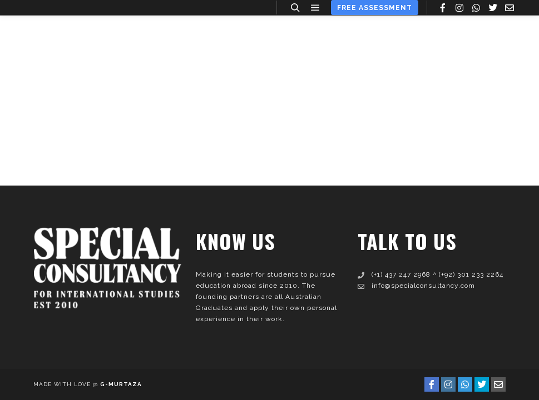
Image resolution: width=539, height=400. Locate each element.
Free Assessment (374, 8)
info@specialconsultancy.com (416, 285)
